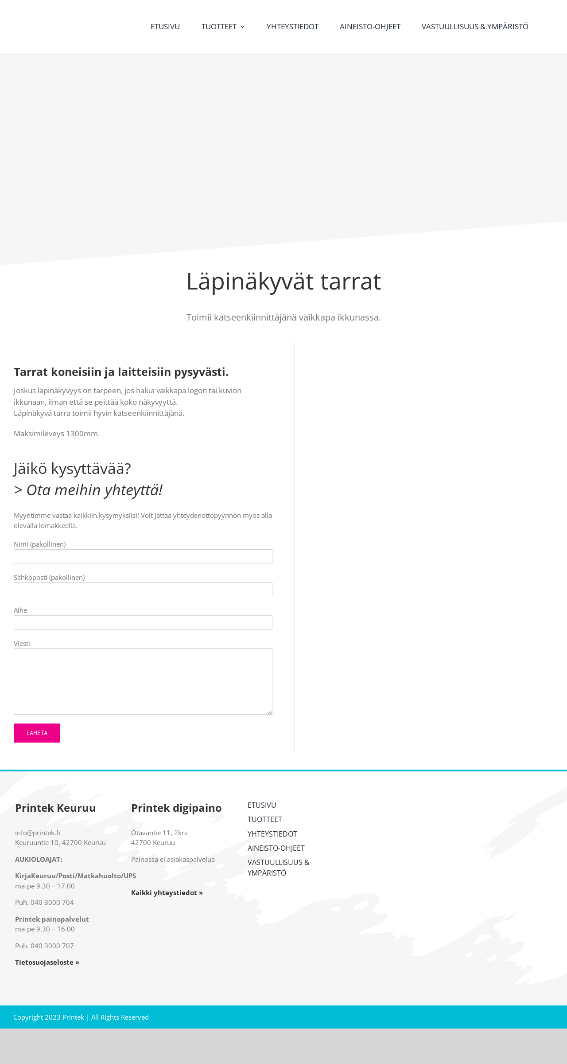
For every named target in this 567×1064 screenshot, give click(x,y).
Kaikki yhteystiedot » (167, 892)
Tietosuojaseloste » (47, 962)
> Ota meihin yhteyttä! (88, 489)
